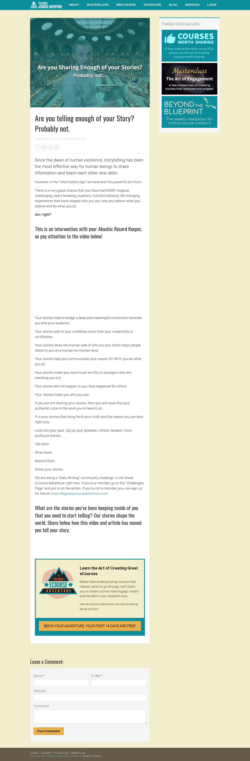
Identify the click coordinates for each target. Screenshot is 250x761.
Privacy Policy (61, 753)
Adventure (152, 4)
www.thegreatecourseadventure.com (79, 494)
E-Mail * (97, 676)
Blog (173, 4)
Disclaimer (46, 753)
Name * (39, 676)
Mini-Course (126, 4)
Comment (41, 706)
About (74, 4)
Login (211, 4)
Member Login (78, 753)
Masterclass (98, 4)
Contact (34, 753)
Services (192, 4)
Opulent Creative (92, 756)
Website (39, 691)
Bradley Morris (76, 138)
